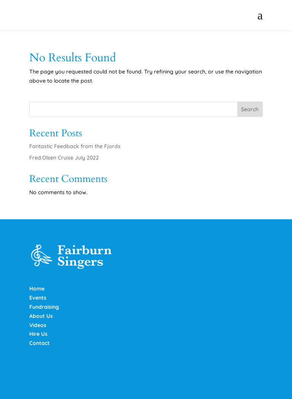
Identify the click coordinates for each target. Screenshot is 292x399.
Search (250, 109)
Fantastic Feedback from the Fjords (75, 146)
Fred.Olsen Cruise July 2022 (64, 157)
